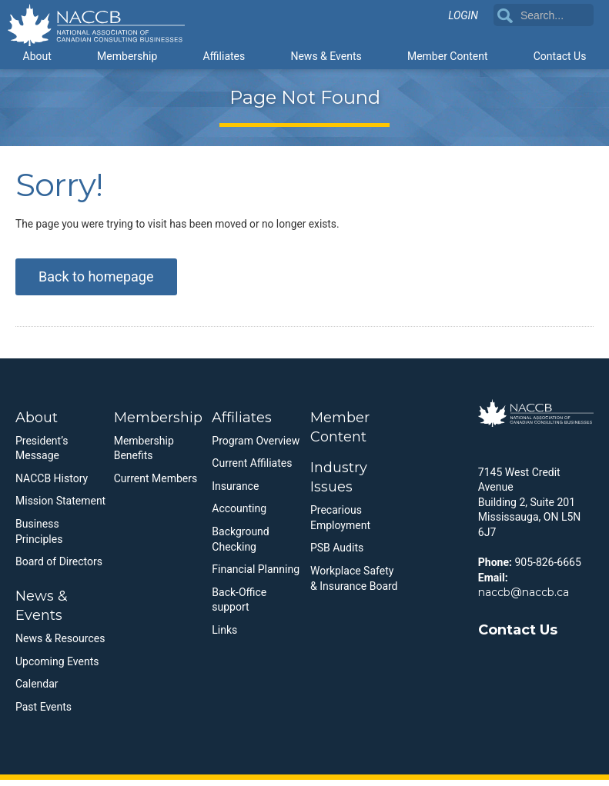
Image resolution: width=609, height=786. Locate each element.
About (37, 55)
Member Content (447, 55)
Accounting (239, 515)
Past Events (43, 713)
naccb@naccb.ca (523, 598)
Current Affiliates (252, 469)
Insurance (235, 492)
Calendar (37, 690)
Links (224, 636)
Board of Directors (58, 567)
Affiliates (223, 55)
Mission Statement (60, 507)
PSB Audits (336, 554)
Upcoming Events (57, 667)
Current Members (156, 484)
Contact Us (560, 55)
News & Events (325, 55)
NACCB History (51, 484)
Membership (127, 55)
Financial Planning (255, 575)
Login (463, 16)
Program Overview (255, 447)
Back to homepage (96, 283)
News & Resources (60, 644)
